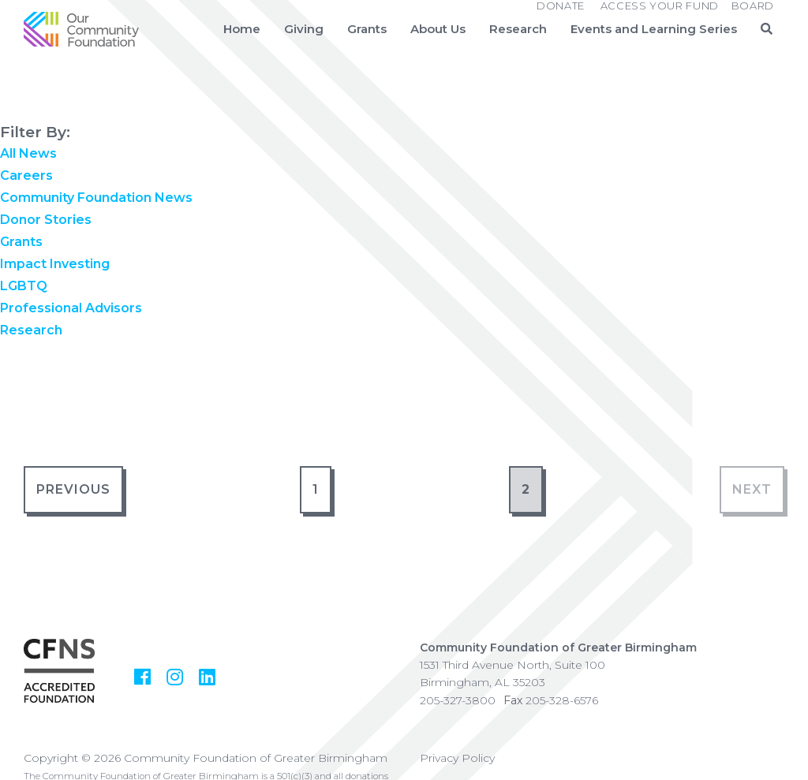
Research (518, 29)
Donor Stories (46, 219)
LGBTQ (23, 285)
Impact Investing (55, 263)
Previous (73, 489)
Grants (367, 29)
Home (241, 29)
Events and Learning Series (653, 29)
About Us (438, 29)
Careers (26, 175)
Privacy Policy (457, 758)
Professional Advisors (71, 307)
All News (28, 153)
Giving (304, 29)
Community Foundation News (96, 197)
